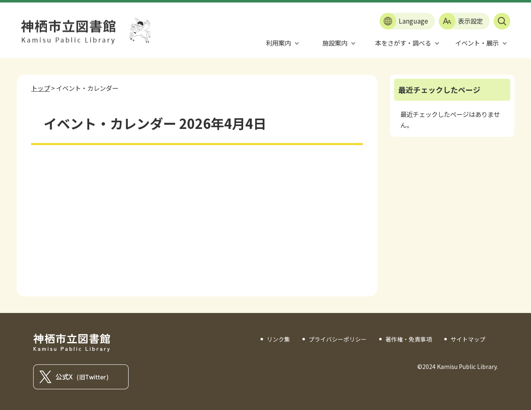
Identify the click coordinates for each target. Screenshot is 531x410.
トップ (40, 87)
